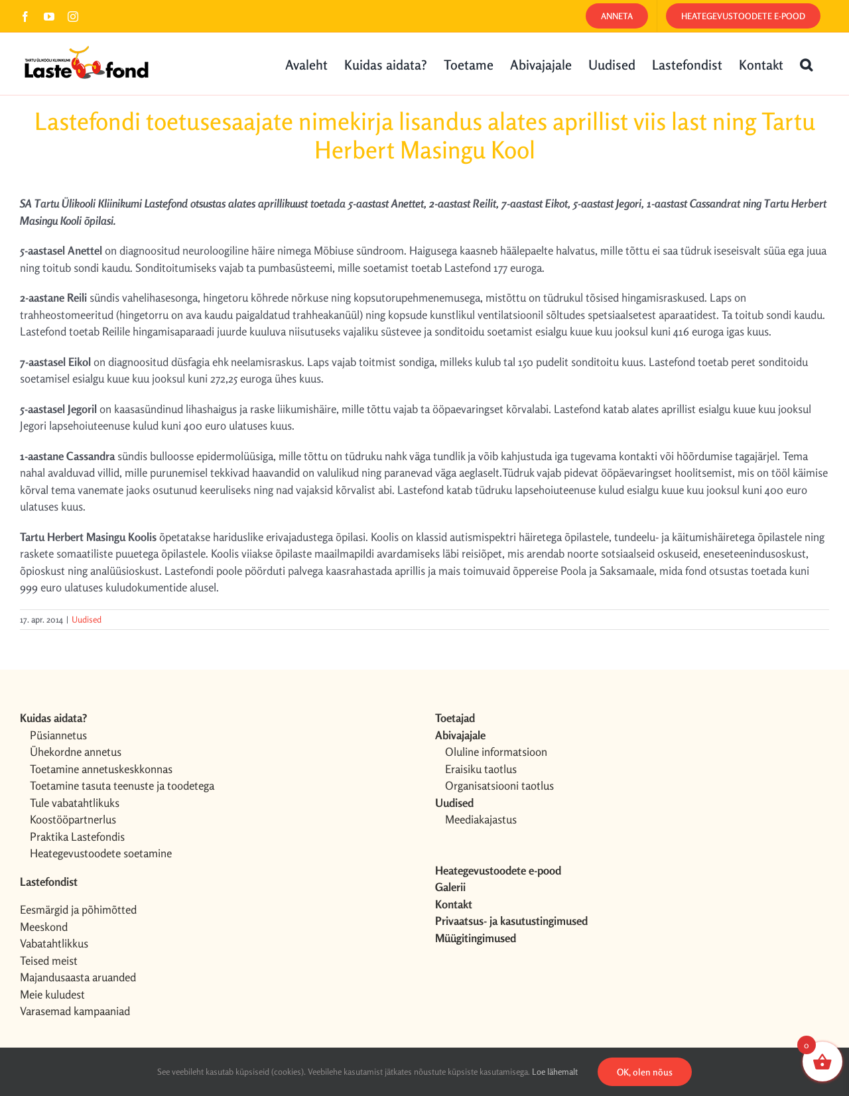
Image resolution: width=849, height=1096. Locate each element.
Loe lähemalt (555, 1071)
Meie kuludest (52, 994)
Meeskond (44, 927)
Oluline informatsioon (496, 752)
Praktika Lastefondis (77, 836)
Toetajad (455, 718)
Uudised (86, 619)
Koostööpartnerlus (73, 819)
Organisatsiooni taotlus (499, 785)
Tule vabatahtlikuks (74, 803)
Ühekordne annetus (75, 752)
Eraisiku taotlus (481, 769)
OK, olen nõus (645, 1071)
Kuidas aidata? (53, 718)
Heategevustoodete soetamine (101, 853)
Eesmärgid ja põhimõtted (78, 909)
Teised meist (49, 960)
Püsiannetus (58, 735)
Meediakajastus (481, 819)
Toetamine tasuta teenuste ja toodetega (122, 785)
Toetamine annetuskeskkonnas (101, 769)
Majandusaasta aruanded (78, 977)
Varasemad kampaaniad (75, 1011)
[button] (806, 63)
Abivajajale (460, 735)
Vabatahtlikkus (54, 943)
